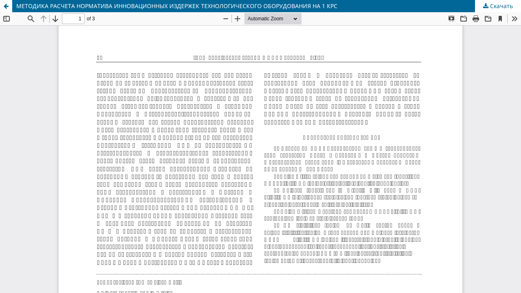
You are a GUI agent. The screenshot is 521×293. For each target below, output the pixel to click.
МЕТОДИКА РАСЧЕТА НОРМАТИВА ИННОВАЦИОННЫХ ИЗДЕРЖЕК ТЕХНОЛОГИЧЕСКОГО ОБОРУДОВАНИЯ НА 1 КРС (176, 6)
